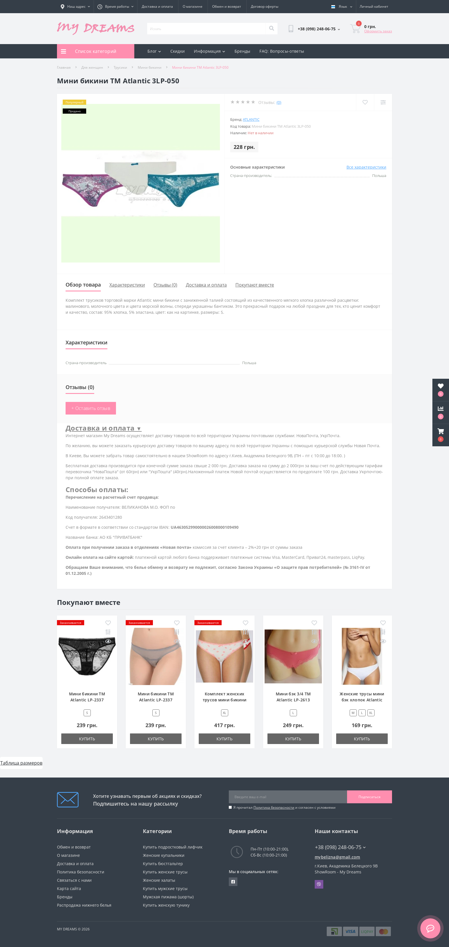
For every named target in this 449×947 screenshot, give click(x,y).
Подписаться (370, 796)
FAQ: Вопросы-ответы (281, 51)
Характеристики (127, 285)
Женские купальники (163, 855)
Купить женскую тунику (166, 905)
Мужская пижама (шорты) (168, 896)
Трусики (120, 67)
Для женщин (92, 67)
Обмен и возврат (226, 6)
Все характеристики (366, 167)
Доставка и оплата (157, 6)
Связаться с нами (74, 880)
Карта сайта (69, 888)
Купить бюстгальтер (163, 863)
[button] (440, 435)
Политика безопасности (273, 807)
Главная (64, 67)
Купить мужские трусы (165, 888)
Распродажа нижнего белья (84, 905)
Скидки (177, 51)
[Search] (271, 28)
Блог (154, 51)
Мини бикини (150, 67)
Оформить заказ (378, 31)
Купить (87, 738)
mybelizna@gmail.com (337, 857)
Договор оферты (264, 6)
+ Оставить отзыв (90, 408)
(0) (279, 102)
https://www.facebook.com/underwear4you (233, 882)
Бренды (243, 51)
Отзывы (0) (165, 285)
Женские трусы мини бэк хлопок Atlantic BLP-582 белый (362, 700)
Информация (209, 51)
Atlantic (251, 119)
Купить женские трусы (165, 872)
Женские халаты (159, 880)
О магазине (192, 6)
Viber (319, 884)
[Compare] (383, 102)
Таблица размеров (21, 763)
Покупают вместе (254, 285)
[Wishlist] (365, 102)
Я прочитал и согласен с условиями (284, 807)
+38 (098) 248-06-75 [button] (340, 847)
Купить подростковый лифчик (172, 847)
